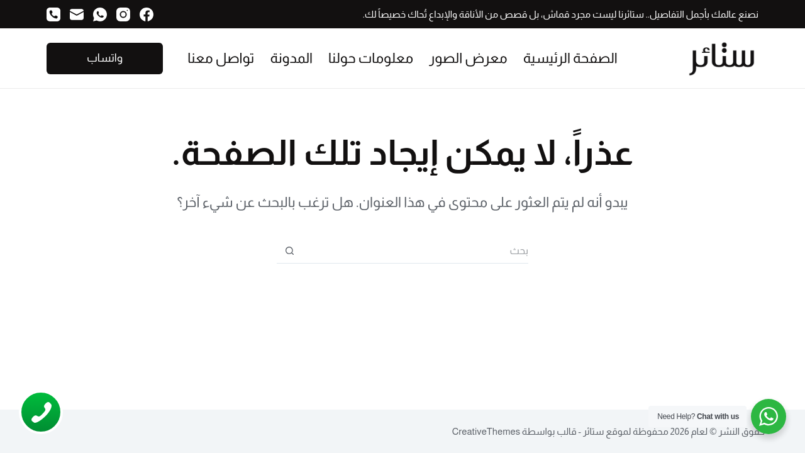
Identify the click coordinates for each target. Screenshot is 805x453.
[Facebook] (146, 14)
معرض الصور (468, 58)
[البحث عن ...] (415, 251)
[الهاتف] (53, 14)
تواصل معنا (220, 58)
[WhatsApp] (100, 14)
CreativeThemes (486, 431)
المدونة (291, 58)
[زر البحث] (289, 251)
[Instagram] (123, 14)
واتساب (105, 58)
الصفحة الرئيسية (570, 58)
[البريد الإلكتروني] (77, 14)
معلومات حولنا (370, 58)
